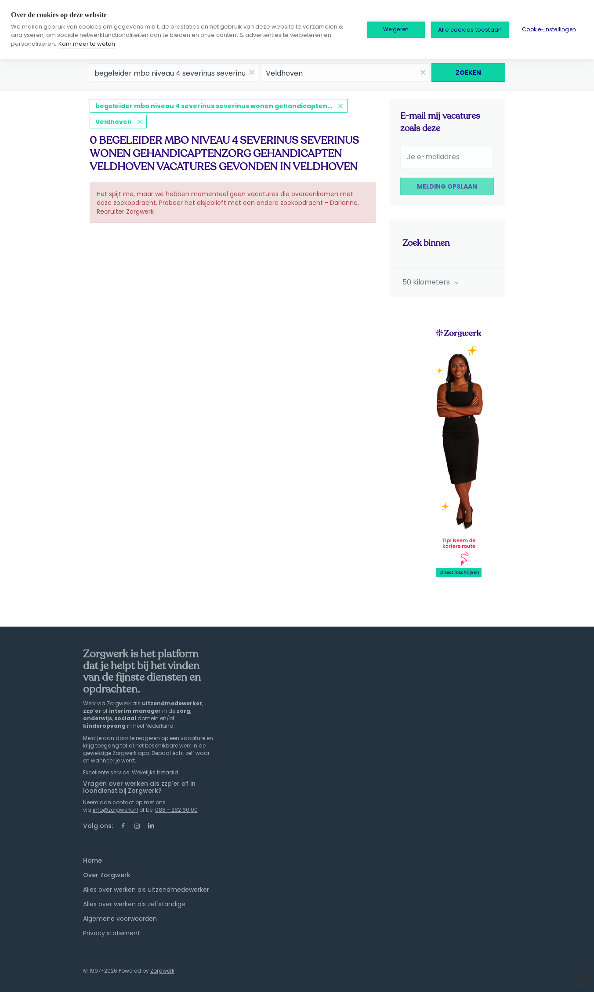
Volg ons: (98, 825)
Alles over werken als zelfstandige (134, 904)
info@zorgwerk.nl (115, 809)
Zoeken (468, 72)
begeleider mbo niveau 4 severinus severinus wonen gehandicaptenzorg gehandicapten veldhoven (221, 106)
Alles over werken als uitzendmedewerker (146, 889)
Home (92, 860)
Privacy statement (111, 933)
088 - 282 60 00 (176, 809)
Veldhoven (113, 121)
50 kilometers (427, 282)
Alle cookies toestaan (470, 30)
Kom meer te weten (86, 44)
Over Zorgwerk (106, 875)
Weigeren (396, 29)
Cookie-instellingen (549, 29)
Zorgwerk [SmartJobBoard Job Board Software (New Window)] (162, 970)
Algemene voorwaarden (120, 918)
